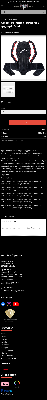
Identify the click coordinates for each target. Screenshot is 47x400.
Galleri (3, 334)
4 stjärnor (8, 221)
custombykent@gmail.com (30, 1)
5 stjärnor (10, 221)
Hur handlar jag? (7, 350)
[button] (1, 7)
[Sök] (43, 12)
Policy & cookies (7, 356)
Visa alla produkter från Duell (12, 141)
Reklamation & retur (8, 358)
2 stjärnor (5, 221)
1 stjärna (3, 221)
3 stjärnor (6, 221)
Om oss (4, 339)
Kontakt (4, 342)
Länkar (3, 337)
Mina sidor (5, 345)
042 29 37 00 (14, 1)
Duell (44, 137)
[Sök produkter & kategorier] (22, 12)
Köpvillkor (4, 353)
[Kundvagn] (43, 5)
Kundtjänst (5, 347)
